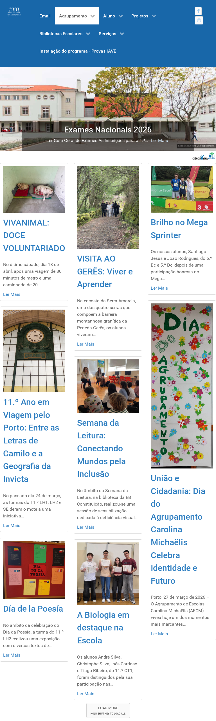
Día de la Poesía (33, 609)
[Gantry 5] (14, 12)
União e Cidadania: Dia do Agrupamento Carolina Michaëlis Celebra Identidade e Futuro (178, 529)
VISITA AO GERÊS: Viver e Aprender (105, 271)
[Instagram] (199, 20)
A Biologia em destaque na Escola (103, 627)
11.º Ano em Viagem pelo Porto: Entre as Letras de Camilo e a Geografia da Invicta (31, 440)
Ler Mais (159, 140)
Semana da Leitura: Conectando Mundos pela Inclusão (101, 448)
